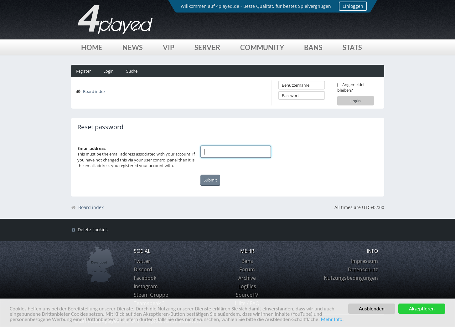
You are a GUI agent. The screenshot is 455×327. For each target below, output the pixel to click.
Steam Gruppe (151, 294)
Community (262, 47)
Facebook (145, 277)
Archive (247, 277)
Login (108, 71)
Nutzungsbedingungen (351, 277)
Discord (143, 269)
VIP (168, 47)
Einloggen (353, 6)
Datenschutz (363, 269)
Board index (94, 91)
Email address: (91, 148)
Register (83, 71)
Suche (131, 71)
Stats (352, 47)
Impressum (364, 261)
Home (91, 47)
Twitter (142, 261)
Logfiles (247, 286)
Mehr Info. (332, 320)
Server (207, 47)
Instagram (146, 286)
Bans (313, 47)
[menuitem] (89, 230)
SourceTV (247, 294)
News (132, 47)
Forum (247, 269)
